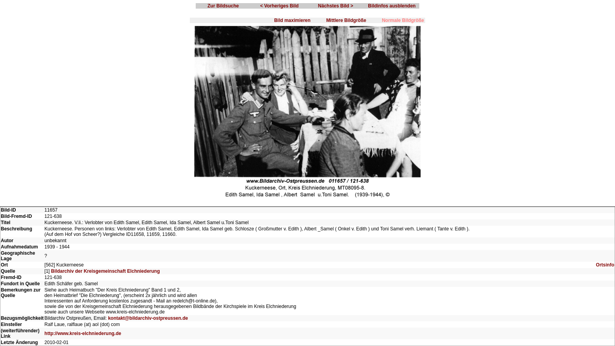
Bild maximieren (292, 20)
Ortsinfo (605, 265)
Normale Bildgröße (403, 20)
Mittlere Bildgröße (346, 20)
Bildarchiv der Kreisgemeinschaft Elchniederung (105, 271)
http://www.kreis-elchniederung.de (82, 333)
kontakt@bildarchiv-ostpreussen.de (148, 318)
